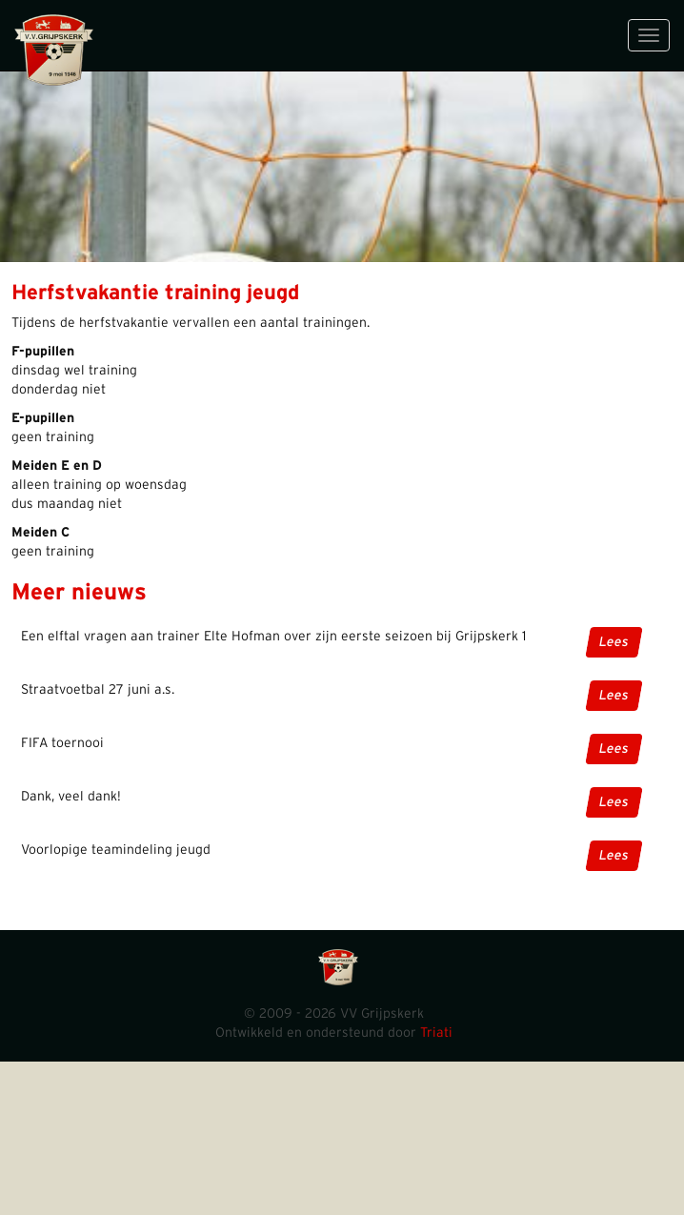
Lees (614, 642)
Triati (436, 1033)
